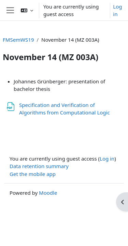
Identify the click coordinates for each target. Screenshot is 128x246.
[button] (27, 10)
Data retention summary (39, 166)
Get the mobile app (33, 173)
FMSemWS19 (18, 39)
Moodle (48, 192)
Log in (117, 10)
